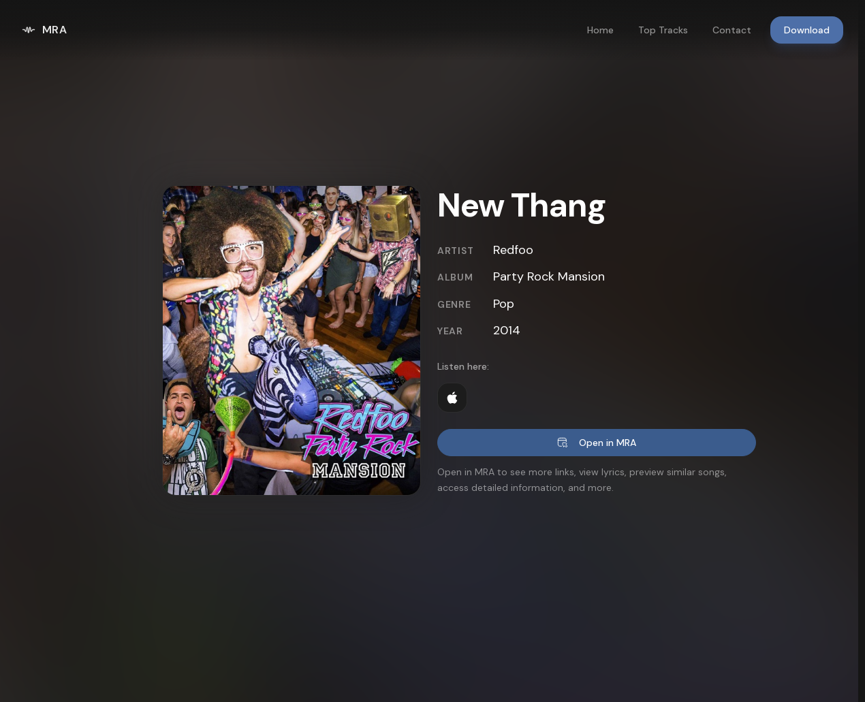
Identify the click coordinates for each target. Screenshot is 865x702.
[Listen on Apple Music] (452, 398)
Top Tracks (663, 30)
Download (807, 30)
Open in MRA (596, 442)
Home (600, 30)
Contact (731, 30)
